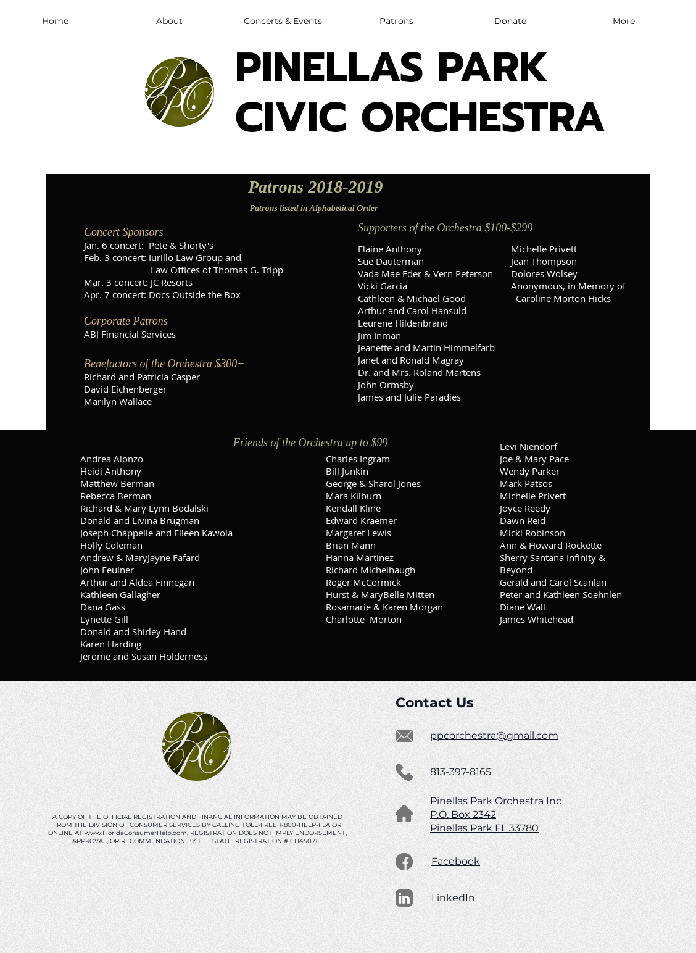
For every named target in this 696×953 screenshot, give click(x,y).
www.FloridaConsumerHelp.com (136, 833)
